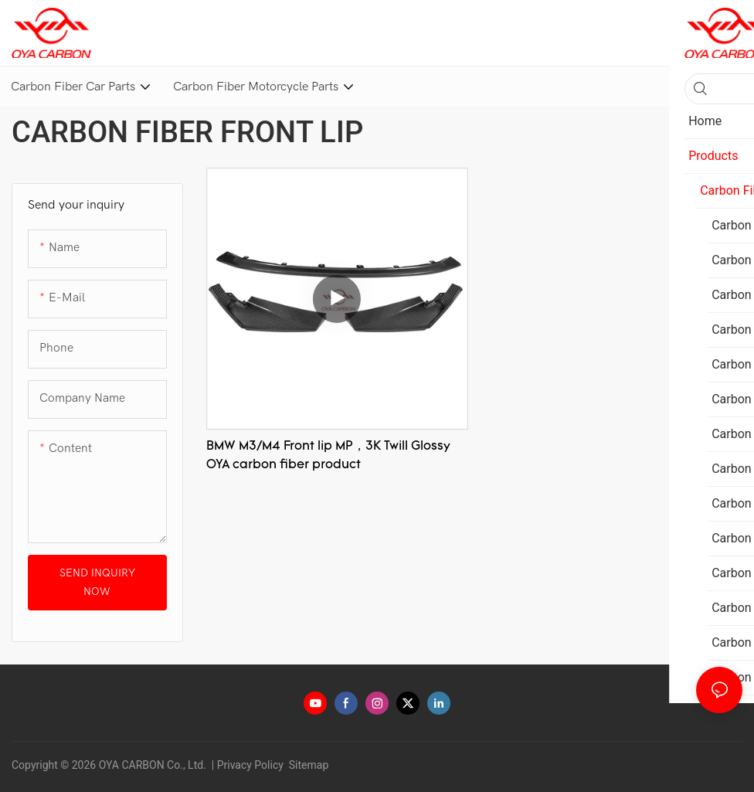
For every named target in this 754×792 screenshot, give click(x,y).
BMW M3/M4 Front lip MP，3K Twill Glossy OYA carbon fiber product (328, 455)
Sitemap (307, 765)
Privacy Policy (250, 765)
